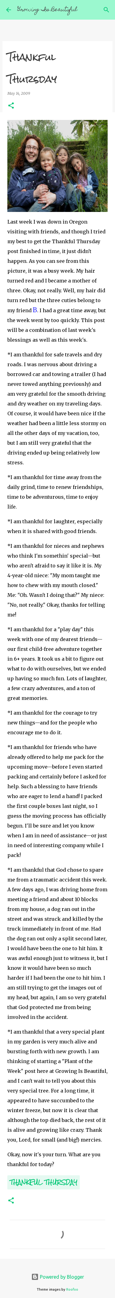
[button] (11, 106)
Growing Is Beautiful (47, 10)
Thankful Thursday (43, 1182)
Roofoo (72, 1289)
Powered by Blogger (57, 1277)
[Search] (106, 9)
